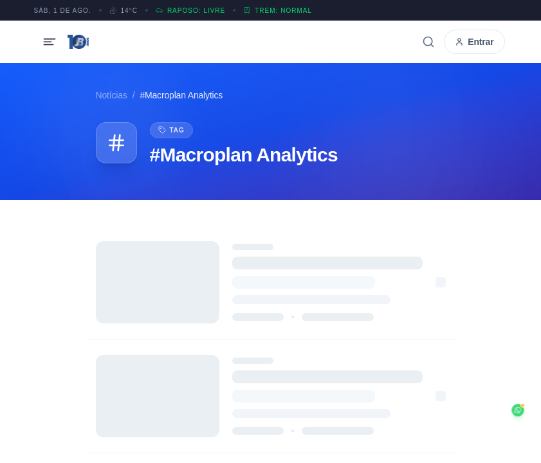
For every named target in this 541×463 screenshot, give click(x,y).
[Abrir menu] (49, 42)
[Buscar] (428, 42)
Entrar (474, 42)
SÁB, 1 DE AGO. (62, 10)
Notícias (111, 95)
